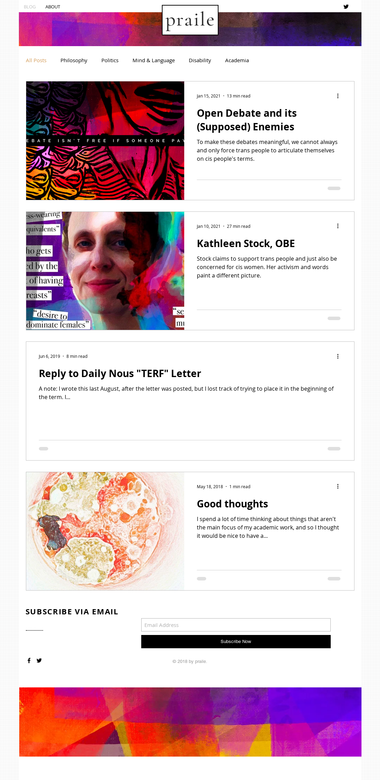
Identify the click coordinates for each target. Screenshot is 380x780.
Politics (110, 60)
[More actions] (340, 96)
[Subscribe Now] (236, 641)
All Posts (36, 60)
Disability (200, 60)
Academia (237, 60)
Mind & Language (153, 60)
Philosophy (73, 60)
